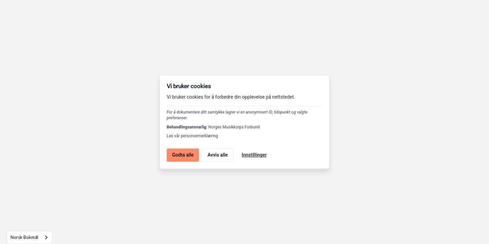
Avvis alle (217, 155)
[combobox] (29, 237)
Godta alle (183, 155)
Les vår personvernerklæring (192, 136)
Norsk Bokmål (24, 237)
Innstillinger (254, 155)
